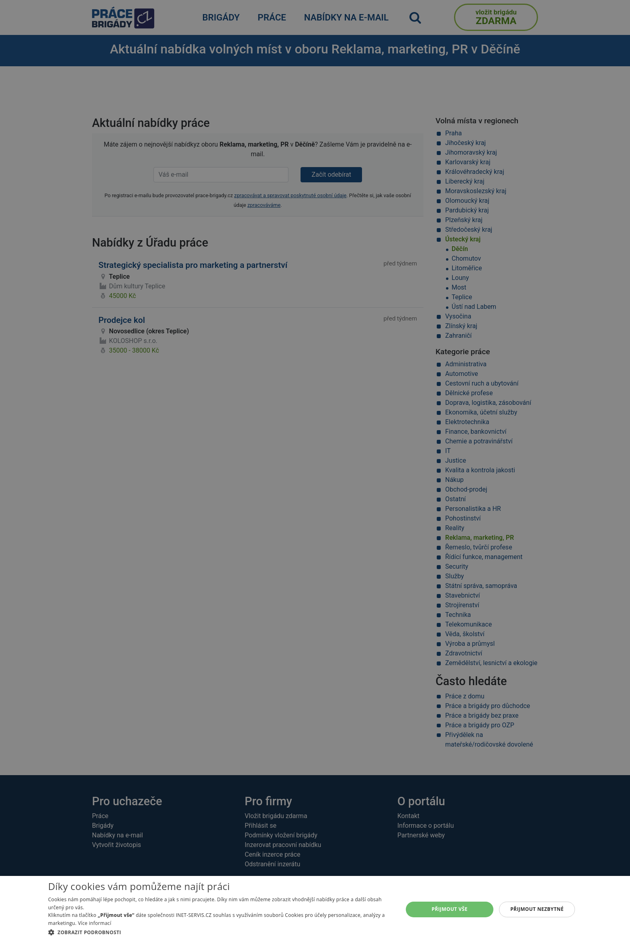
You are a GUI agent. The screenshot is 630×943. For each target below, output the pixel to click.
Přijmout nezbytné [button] (537, 909)
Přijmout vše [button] (449, 909)
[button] (220, 932)
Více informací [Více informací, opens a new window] (94, 923)
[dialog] (315, 909)
